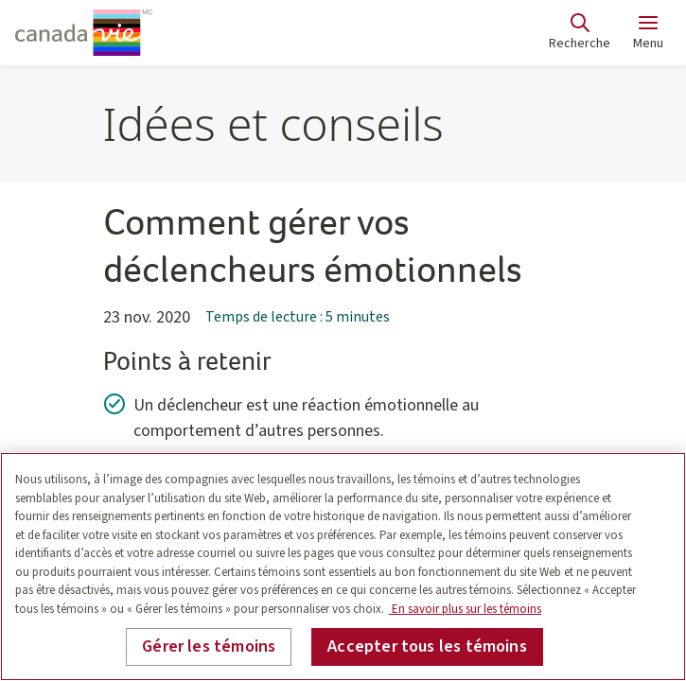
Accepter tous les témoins (427, 646)
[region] (343, 566)
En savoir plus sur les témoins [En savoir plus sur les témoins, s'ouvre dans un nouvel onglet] (465, 609)
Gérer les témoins (208, 646)
